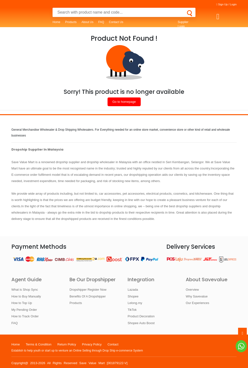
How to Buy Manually (26, 296)
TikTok (132, 310)
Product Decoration (141, 316)
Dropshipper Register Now (88, 289)
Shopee (133, 296)
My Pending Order (24, 310)
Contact (113, 344)
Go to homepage (124, 102)
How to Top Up (21, 303)
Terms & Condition (38, 344)
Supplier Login (183, 24)
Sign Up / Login (226, 4)
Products (71, 22)
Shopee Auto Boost (141, 323)
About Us (87, 22)
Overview (192, 289)
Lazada (133, 289)
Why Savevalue (197, 296)
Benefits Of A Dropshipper (88, 296)
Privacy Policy (92, 344)
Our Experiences (197, 303)
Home (56, 22)
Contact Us (116, 22)
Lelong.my (135, 303)
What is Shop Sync (24, 289)
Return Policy (66, 344)
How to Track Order (25, 316)
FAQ (101, 22)
